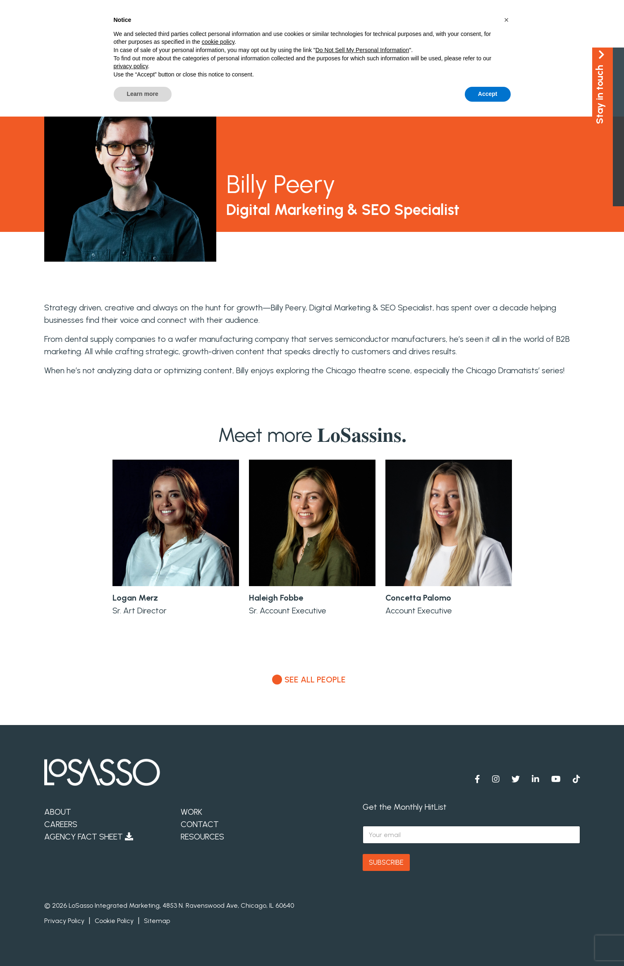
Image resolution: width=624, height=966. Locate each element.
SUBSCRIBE (386, 862)
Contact (200, 824)
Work (191, 812)
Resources (202, 837)
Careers (60, 824)
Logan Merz (135, 598)
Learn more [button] (142, 94)
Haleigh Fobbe (276, 598)
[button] (506, 19)
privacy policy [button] (131, 66)
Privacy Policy (64, 921)
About (57, 812)
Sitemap (157, 921)
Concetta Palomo (418, 598)
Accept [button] (487, 94)
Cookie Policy (114, 921)
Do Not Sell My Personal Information (362, 50)
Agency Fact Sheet (88, 837)
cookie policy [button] (218, 41)
